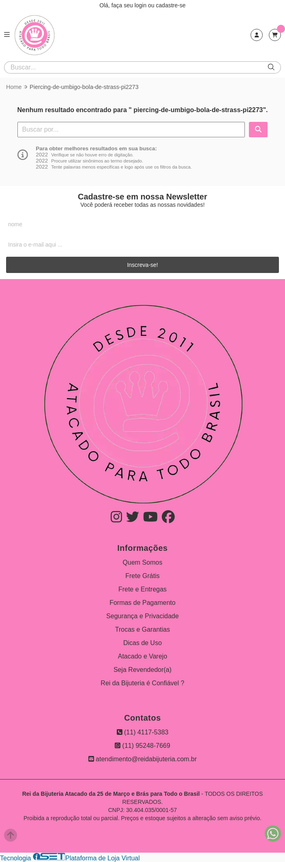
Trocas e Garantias (142, 629)
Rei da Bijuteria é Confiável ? (142, 683)
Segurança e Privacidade (142, 616)
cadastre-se (171, 5)
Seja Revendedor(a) (142, 669)
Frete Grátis (142, 575)
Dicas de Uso (142, 642)
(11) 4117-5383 (143, 732)
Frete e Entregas (142, 589)
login (141, 5)
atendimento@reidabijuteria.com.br (142, 759)
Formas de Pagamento (142, 602)
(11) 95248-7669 (142, 745)
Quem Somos (143, 562)
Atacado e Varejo (142, 656)
